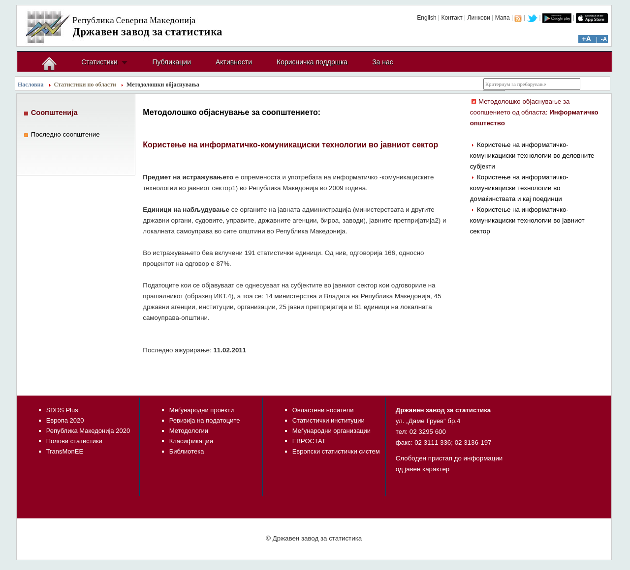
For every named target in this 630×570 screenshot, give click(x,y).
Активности (234, 62)
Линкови (479, 17)
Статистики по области (85, 84)
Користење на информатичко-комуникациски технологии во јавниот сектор (527, 220)
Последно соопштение (65, 134)
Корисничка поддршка (312, 62)
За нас (382, 62)
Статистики (99, 62)
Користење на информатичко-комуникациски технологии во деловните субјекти (532, 155)
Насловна (31, 84)
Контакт (451, 17)
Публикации (171, 62)
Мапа (502, 17)
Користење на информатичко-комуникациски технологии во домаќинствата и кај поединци (519, 187)
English (426, 17)
